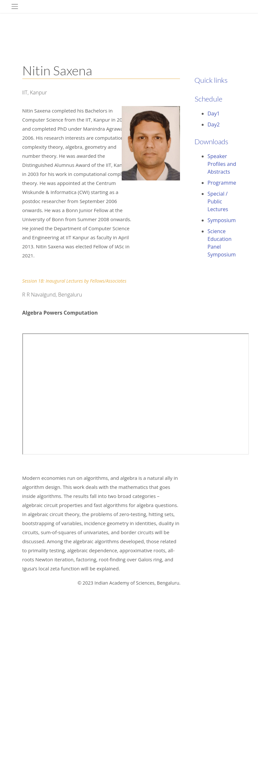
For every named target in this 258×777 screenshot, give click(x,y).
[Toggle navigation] (14, 6)
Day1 (214, 113)
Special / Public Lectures (218, 201)
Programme (222, 182)
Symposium (222, 220)
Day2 (214, 124)
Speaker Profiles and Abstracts (222, 164)
